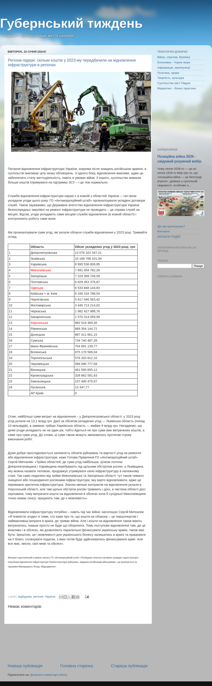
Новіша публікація (25, 666)
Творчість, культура (170, 77)
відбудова (25, 596)
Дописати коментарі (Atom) (48, 674)
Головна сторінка (76, 666)
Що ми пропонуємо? (171, 226)
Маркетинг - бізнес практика (176, 88)
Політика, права (168, 72)
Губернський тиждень (71, 23)
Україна (50, 596)
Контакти (163, 231)
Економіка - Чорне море (173, 62)
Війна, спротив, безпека (173, 57)
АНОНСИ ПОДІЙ (168, 236)
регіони (38, 596)
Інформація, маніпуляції (173, 67)
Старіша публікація (129, 666)
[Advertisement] (77, 643)
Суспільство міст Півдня (173, 83)
